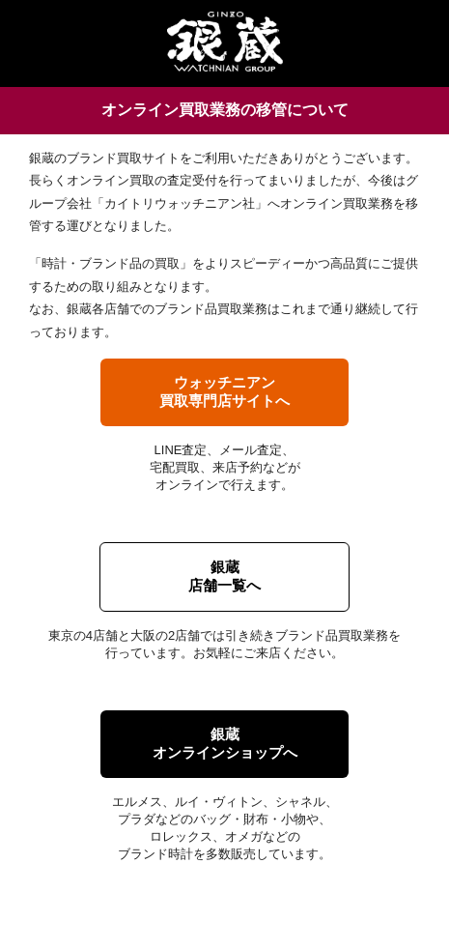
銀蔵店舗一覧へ (224, 576)
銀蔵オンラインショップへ (225, 743)
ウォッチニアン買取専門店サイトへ (224, 391)
